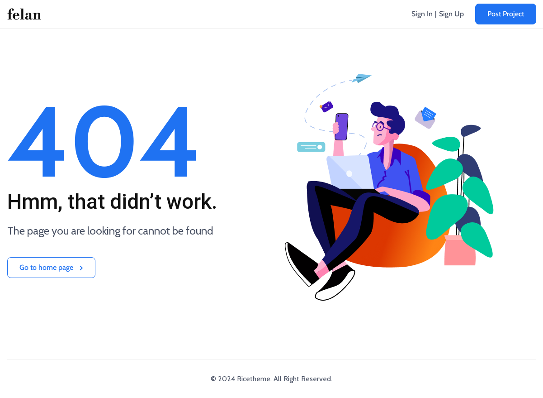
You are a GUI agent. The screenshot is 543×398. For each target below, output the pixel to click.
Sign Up (451, 14)
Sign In (422, 14)
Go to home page (51, 267)
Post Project (505, 14)
